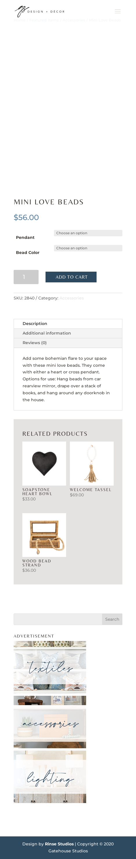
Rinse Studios (59, 844)
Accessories (71, 298)
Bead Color (27, 252)
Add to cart (72, 277)
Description (35, 323)
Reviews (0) (35, 342)
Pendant (25, 237)
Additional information (47, 333)
